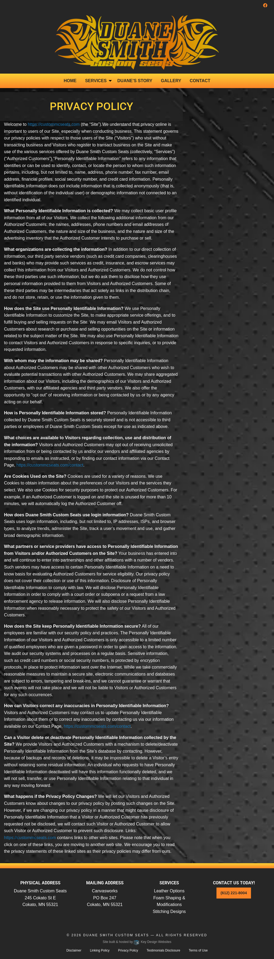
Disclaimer (73, 950)
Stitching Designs (169, 911)
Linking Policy (99, 950)
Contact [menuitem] (200, 80)
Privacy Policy (128, 950)
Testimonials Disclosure (163, 950)
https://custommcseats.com (54, 124)
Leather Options (169, 891)
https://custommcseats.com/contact (49, 465)
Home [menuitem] (70, 80)
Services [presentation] (96, 80)
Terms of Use (198, 950)
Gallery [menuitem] (171, 80)
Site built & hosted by (137, 942)
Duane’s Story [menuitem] (135, 80)
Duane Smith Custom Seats (116, 935)
